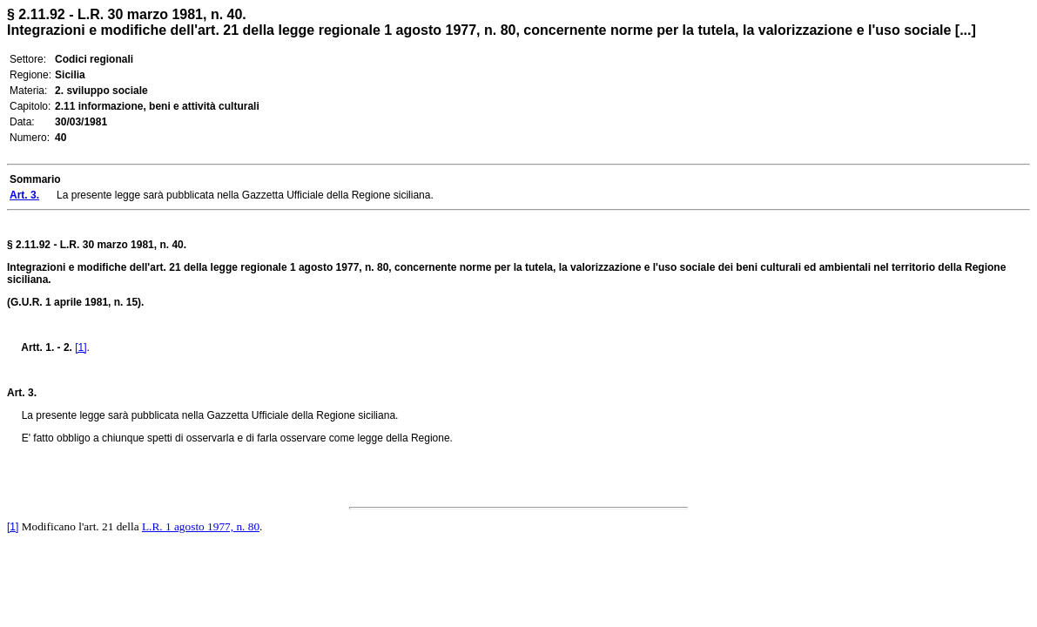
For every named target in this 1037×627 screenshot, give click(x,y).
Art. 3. (22, 393)
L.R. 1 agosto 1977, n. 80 (200, 526)
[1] (80, 347)
